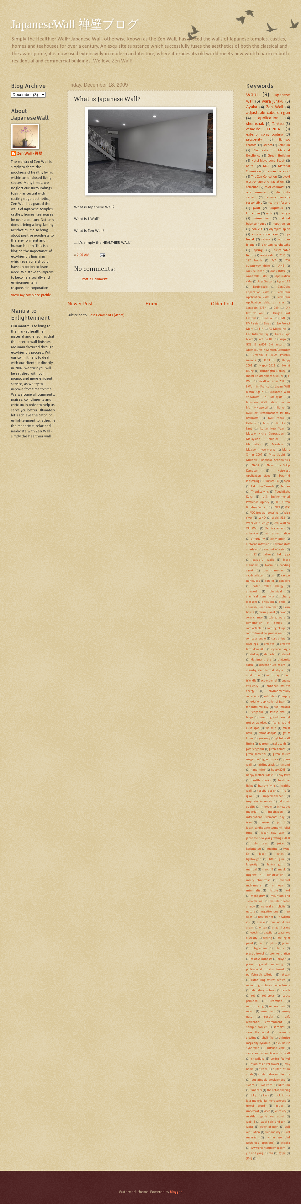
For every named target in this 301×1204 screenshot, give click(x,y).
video (267, 1111)
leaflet (279, 854)
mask (282, 869)
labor (262, 854)
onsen (263, 927)
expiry (286, 696)
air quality (258, 539)
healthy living (267, 785)
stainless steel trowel (265, 1064)
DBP (275, 308)
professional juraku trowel (265, 969)
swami (250, 1085)
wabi (252, 95)
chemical (276, 591)
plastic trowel (255, 953)
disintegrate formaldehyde (264, 670)
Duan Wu (267, 318)
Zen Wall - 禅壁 (29, 154)
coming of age (276, 628)
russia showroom (264, 234)
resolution (267, 1011)
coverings (252, 644)
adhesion (252, 533)
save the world (257, 1032)
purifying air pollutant (260, 974)
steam (263, 1069)
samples (279, 1027)
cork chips (278, 638)
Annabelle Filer (256, 276)
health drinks (261, 780)
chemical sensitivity (260, 596)
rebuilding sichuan (263, 990)
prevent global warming (264, 964)
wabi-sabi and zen (273, 1122)
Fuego (282, 339)
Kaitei (250, 166)
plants (280, 948)
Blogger (176, 1192)
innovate (266, 806)
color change (254, 617)
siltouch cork (276, 1048)
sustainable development (268, 1079)
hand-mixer (258, 769)
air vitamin (278, 539)
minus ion (261, 218)
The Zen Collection (264, 177)
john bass (260, 843)
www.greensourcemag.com (268, 1148)
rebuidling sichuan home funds (268, 985)
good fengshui (255, 749)
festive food (277, 712)
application (268, 118)
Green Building (279, 156)
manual (251, 869)
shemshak (255, 123)
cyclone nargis (281, 649)
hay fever (284, 775)
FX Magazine (277, 329)
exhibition (270, 696)
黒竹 (249, 1158)
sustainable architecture (274, 1074)
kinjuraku (276, 208)
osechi (255, 932)
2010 (282, 255)
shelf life (267, 1037)
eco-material (269, 680)
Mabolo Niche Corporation (265, 433)
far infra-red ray (257, 707)
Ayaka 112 (283, 281)
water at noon (269, 1127)
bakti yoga (283, 554)
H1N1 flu (269, 360)
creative (269, 644)
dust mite (253, 675)
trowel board (255, 1106)
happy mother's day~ (259, 775)
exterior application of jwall (268, 701)
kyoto (269, 213)
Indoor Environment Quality (264, 376)
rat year (285, 974)
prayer (281, 959)
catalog (269, 581)
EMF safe (252, 323)
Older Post (222, 304)
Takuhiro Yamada (263, 486)
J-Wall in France (257, 386)
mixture (272, 890)
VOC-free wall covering (264, 512)
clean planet (267, 612)
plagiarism (259, 948)
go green (264, 743)
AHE (281, 266)
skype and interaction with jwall (268, 1053)
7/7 (274, 260)
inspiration (275, 812)
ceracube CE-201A (263, 129)
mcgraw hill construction (264, 875)
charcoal (251, 591)
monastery (258, 896)
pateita (268, 932)
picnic (286, 943)
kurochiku (253, 213)
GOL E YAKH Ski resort (264, 344)
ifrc (284, 790)
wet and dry (273, 1132)
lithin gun (276, 859)
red (253, 995)
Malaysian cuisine (262, 439)
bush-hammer (273, 570)
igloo (249, 796)
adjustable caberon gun (268, 112)
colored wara (277, 617)
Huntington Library (272, 371)
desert (286, 654)
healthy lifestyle (278, 203)
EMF (283, 318)
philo (273, 943)
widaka (285, 1143)
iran (249, 822)
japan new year (272, 833)
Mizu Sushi (277, 454)
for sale (271, 728)
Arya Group (264, 281)
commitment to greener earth (265, 633)
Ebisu (267, 323)
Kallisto (251, 423)
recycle (286, 990)
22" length (254, 260)
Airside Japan (255, 271)
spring (258, 250)
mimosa (277, 885)
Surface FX (271, 481)
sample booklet (256, 1027)
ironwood (264, 822)
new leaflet (265, 917)
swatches (266, 1085)
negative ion (281, 224)
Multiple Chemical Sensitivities (268, 460)
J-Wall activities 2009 (272, 381)
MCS (266, 166)
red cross (268, 995)
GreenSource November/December (268, 350)
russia (268, 1016)
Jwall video (276, 418)
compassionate (256, 638)
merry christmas (258, 880)
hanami (284, 764)
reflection (276, 1001)
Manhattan (253, 444)
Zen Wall (274, 107)
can (273, 575)
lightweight (253, 859)
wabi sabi (266, 255)
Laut (249, 428)
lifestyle (284, 213)
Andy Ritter (277, 271)
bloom (269, 565)
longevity (251, 864)
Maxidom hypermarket (261, 449)
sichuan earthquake (276, 245)
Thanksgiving (260, 491)
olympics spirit (279, 229)
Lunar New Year (272, 428)
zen (271, 1153)
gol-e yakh (279, 743)
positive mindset (261, 959)
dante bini (270, 654)
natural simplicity (273, 906)
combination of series (264, 623)
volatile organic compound (265, 1116)
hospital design (267, 790)
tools (266, 1095)
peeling (267, 938)
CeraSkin (284, 145)
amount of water (274, 549)
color (283, 612)
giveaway (264, 738)
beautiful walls (263, 560)
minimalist (253, 890)
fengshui (257, 712)
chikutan (268, 602)
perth (261, 943)
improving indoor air (259, 801)
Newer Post (80, 304)
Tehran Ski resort (278, 171)
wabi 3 (250, 1122)
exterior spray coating (264, 134)
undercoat (252, 1111)
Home (152, 304)
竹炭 (281, 1153)
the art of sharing (278, 1090)
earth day (273, 675)
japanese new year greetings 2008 (268, 838)
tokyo (254, 1095)
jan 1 (281, 822)
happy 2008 (278, 769)
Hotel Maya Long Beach (268, 161)
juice (280, 843)
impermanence (273, 796)
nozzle (261, 922)
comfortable (253, 628)
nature (250, 911)
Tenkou (278, 124)
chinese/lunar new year (262, 607)
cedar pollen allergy (268, 586)
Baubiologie (260, 287)
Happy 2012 (267, 365)
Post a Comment (95, 279)
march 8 (267, 869)
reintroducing (255, 1006)
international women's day (265, 817)
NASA (255, 465)
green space (270, 759)
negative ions (269, 911)
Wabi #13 (278, 517)
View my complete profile (31, 295)
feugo (249, 717)
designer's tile (261, 659)
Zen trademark (275, 528)
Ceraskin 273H (256, 308)
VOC (287, 507)
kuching (272, 849)
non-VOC (257, 229)
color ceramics (275, 187)
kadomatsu (253, 849)
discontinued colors (272, 665)
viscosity (280, 1111)
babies (267, 554)
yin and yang (254, 1153)
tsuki (279, 1106)
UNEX (276, 507)
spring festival (280, 1058)
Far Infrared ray (257, 334)
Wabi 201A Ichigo (257, 523)
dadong (254, 654)
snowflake (257, 1058)
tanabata (256, 1090)
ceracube (252, 187)
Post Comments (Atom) (106, 315)
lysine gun (275, 864)
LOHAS (280, 423)
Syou (287, 481)
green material (256, 754)
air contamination (277, 533)
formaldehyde (267, 733)
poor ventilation (280, 953)
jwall (256, 208)
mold (286, 890)
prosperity (254, 140)
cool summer (256, 192)
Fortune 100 (265, 339)
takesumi (283, 1085)
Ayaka (251, 107)
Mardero (277, 444)
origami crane (281, 927)
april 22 (251, 554)
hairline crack (265, 764)
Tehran (285, 486)
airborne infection (257, 544)
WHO (262, 517)
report (250, 1011)
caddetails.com (255, 575)
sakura (266, 239)
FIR (261, 329)
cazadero (284, 581)
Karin (266, 423)
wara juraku (273, 101)
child (282, 602)
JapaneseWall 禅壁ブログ (75, 24)
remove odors (277, 1006)
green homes (277, 749)
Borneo (267, 145)
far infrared (282, 707)
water (249, 1127)
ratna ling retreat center (268, 980)
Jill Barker (279, 407)
